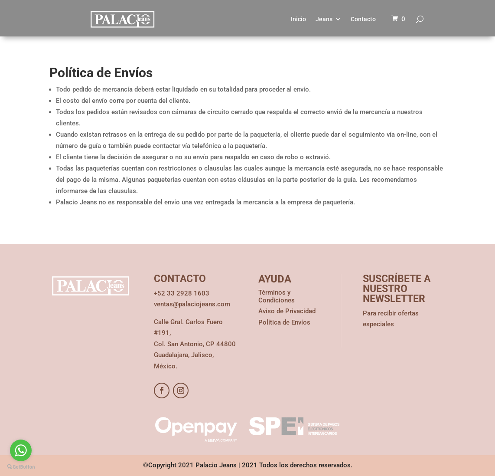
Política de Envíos (284, 322)
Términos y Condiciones (276, 296)
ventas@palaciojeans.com (192, 304)
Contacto (363, 19)
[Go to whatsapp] (21, 450)
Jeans (324, 19)
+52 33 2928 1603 (181, 293)
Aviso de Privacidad (287, 311)
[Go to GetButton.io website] (21, 467)
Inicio (298, 19)
